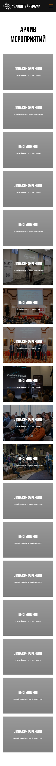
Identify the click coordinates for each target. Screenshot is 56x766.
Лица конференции (28, 69)
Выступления (28, 147)
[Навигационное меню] (51, 6)
